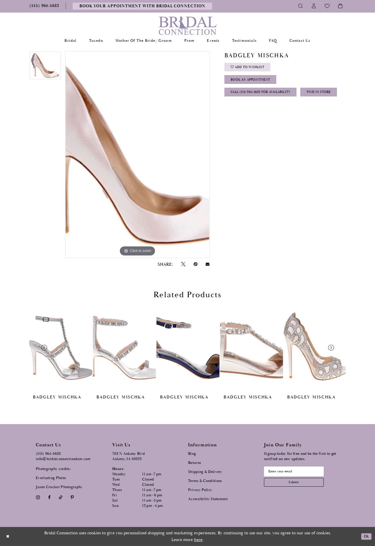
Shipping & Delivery (205, 471)
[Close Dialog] (8, 536)
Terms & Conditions (205, 480)
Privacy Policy (200, 490)
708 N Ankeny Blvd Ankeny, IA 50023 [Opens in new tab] (128, 456)
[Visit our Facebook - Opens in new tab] (49, 497)
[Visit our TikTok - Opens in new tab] (61, 497)
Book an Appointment (255, 83)
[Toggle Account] (314, 6)
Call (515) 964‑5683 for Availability (267, 98)
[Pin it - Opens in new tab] (195, 264)
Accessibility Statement (208, 499)
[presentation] (60, 347)
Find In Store (246, 112)
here (198, 539)
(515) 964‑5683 (48, 453)
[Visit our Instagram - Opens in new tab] (38, 497)
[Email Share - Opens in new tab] (208, 264)
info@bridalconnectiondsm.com (63, 459)
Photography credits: (53, 468)
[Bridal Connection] (187, 25)
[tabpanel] (45, 67)
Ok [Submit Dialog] (365, 536)
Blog (192, 453)
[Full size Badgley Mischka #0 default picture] (137, 154)
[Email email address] (299, 472)
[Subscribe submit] (299, 485)
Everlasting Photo (51, 478)
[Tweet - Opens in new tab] (183, 264)
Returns (194, 462)
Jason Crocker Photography (59, 487)
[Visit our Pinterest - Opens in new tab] (72, 497)
